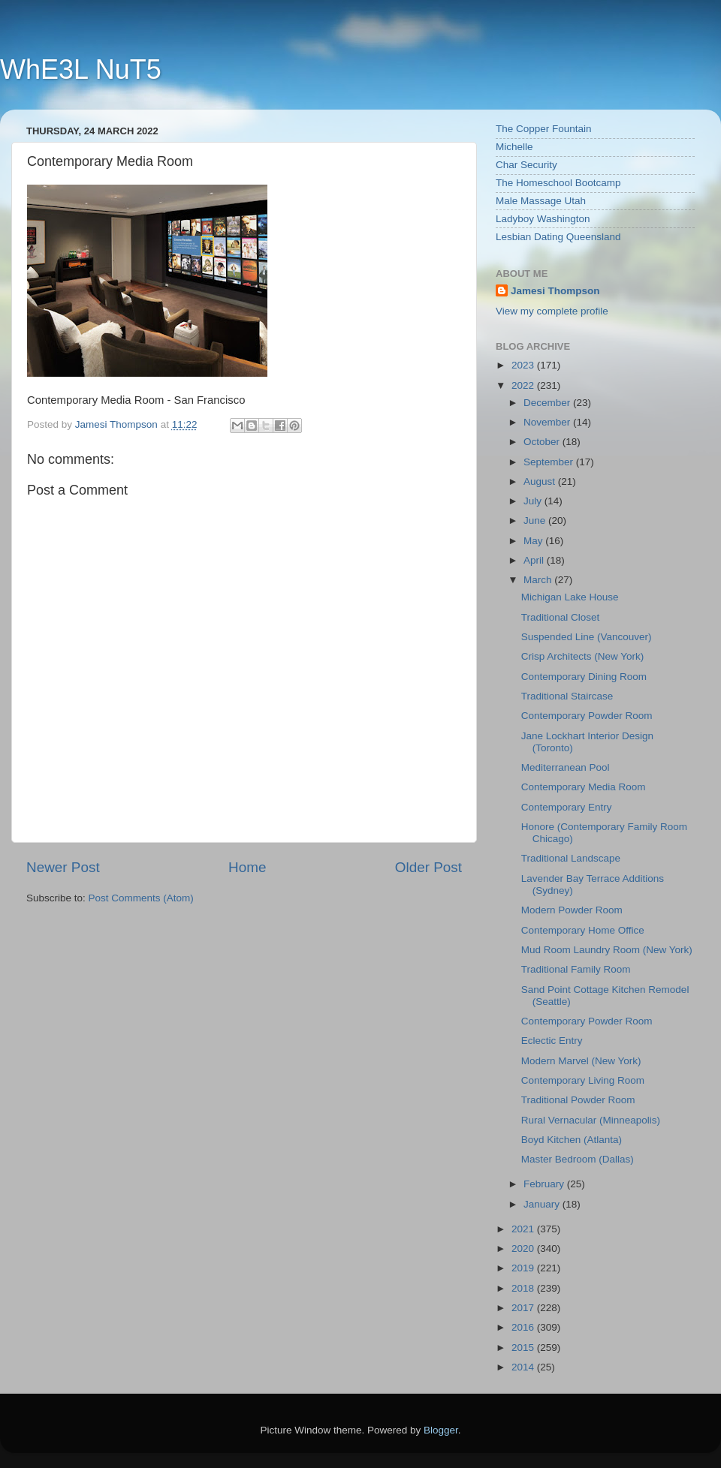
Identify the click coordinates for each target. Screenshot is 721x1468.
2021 (524, 1229)
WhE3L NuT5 (80, 69)
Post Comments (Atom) (141, 898)
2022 (524, 385)
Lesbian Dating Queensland (558, 236)
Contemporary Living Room (582, 1080)
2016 (524, 1327)
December (548, 402)
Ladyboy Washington (543, 218)
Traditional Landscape (570, 858)
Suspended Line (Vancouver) (586, 636)
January (543, 1204)
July (534, 501)
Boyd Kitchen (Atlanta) (571, 1139)
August (540, 481)
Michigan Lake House (570, 597)
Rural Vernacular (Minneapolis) (590, 1120)
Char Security (526, 164)
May (534, 540)
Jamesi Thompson (555, 290)
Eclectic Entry (552, 1040)
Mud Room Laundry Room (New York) (606, 949)
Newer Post (63, 867)
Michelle (514, 146)
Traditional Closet (560, 617)
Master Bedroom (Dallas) (577, 1159)
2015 (524, 1347)
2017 (524, 1307)
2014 (524, 1367)
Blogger (441, 1430)
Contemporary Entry (566, 807)
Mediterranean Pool (565, 767)
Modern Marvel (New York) (581, 1060)
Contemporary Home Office (582, 930)
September (549, 462)
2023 (524, 365)
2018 (524, 1288)
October (543, 441)
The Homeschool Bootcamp (558, 182)
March (538, 579)
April (535, 560)
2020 (524, 1248)
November (548, 422)
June (535, 520)
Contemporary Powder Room (587, 715)
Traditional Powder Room (578, 1100)
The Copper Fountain (544, 128)
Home (247, 867)
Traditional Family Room (576, 969)
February (545, 1184)
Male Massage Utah (541, 200)
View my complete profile (552, 311)
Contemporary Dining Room (584, 676)
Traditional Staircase (567, 696)
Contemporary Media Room (583, 787)
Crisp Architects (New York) (582, 656)
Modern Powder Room (572, 910)
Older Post (428, 867)
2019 (524, 1268)
